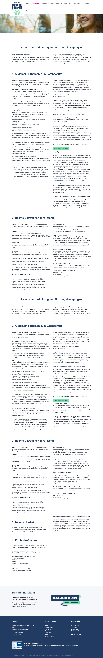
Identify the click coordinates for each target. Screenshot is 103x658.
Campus (27, 3)
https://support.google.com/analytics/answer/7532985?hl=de (68, 180)
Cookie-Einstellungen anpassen (61, 148)
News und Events (49, 636)
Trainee (71, 3)
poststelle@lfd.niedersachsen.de (63, 260)
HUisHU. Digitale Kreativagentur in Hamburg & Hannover (44, 655)
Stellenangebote (36, 3)
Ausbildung (45, 3)
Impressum (74, 627)
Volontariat (64, 3)
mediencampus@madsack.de (20, 629)
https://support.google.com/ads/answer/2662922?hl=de (67, 176)
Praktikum (86, 3)
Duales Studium (55, 3)
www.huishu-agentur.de (67, 655)
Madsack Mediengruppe (77, 625)
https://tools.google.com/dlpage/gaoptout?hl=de (72, 114)
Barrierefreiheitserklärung (77, 631)
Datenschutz (74, 629)
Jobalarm (35, 603)
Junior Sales (77, 3)
